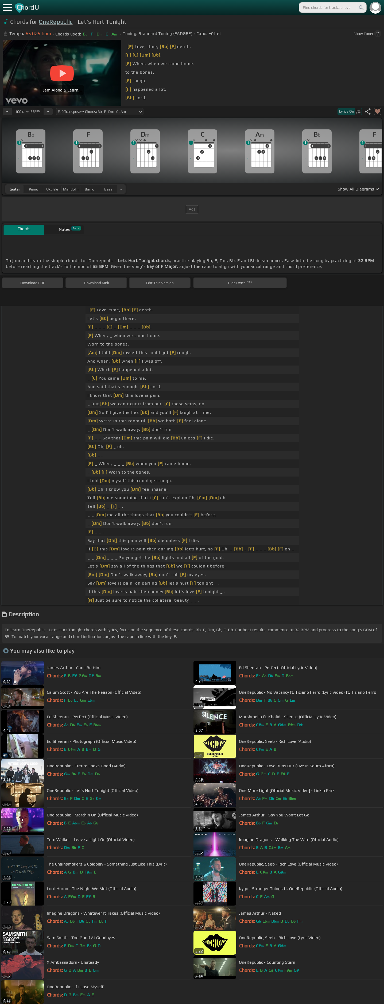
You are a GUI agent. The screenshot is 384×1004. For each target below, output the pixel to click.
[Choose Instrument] (121, 189)
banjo (89, 189)
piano (33, 189)
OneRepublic (56, 21)
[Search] (361, 7)
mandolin (71, 189)
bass (108, 189)
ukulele (52, 189)
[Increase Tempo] (48, 111)
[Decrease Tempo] (7, 111)
